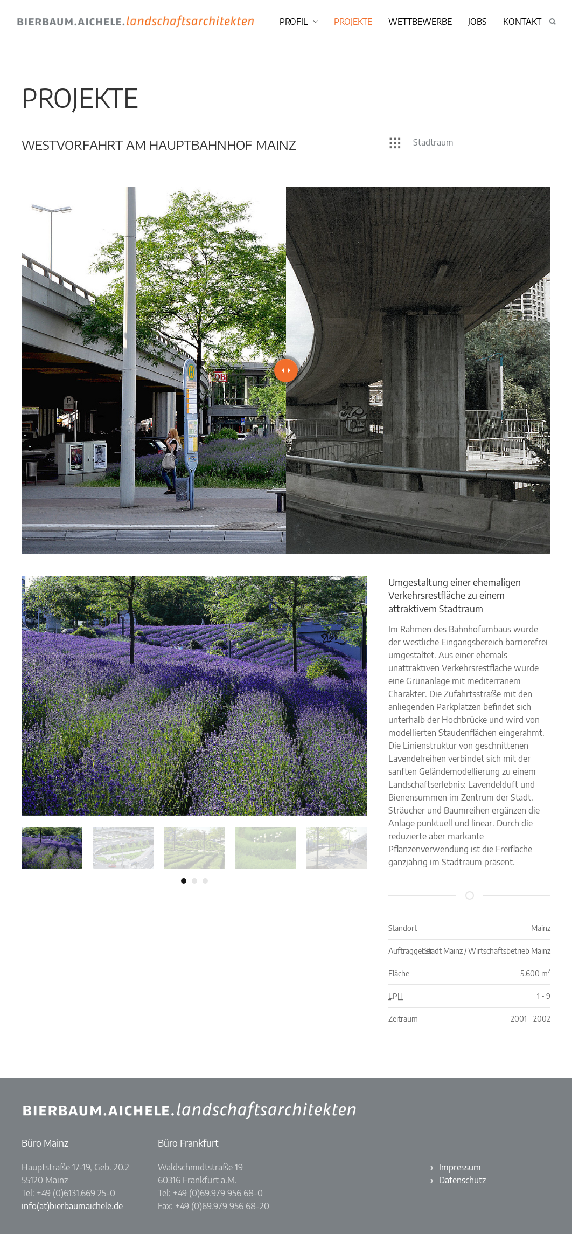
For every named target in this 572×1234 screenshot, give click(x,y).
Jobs (477, 21)
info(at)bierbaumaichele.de (72, 1206)
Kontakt (522, 21)
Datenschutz (462, 1180)
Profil (294, 21)
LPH (395, 996)
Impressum (460, 1167)
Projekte (353, 21)
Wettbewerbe (420, 21)
